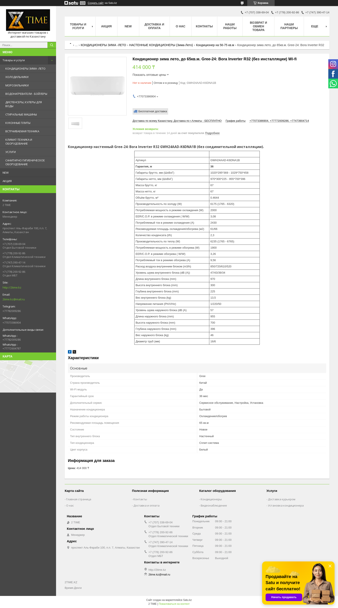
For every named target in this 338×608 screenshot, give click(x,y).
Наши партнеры (289, 26)
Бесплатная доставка (152, 111)
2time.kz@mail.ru (14, 299)
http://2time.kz (12, 287)
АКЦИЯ (7, 181)
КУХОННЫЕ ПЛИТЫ (17, 123)
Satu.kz (187, 600)
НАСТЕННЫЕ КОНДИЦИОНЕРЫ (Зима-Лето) (161, 45)
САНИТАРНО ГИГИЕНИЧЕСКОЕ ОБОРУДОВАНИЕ (25, 162)
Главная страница (78, 499)
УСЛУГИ (10, 152)
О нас (180, 26)
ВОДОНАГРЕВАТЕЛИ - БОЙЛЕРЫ (26, 94)
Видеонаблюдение (214, 505)
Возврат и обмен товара (258, 26)
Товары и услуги (14, 60)
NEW (6, 173)
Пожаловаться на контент (174, 603)
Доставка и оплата (154, 26)
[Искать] (51, 45)
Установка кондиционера (286, 505)
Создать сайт (96, 3)
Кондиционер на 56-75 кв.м (215, 45)
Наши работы (229, 26)
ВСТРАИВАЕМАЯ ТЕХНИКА (22, 131)
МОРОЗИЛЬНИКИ (17, 85)
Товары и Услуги (78, 26)
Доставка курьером (281, 499)
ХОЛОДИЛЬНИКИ (16, 77)
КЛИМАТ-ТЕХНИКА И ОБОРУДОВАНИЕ (18, 141)
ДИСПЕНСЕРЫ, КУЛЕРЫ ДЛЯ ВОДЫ (23, 104)
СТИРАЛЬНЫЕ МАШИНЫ (21, 114)
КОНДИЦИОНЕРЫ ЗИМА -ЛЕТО (25, 68)
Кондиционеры (211, 499)
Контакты (204, 26)
